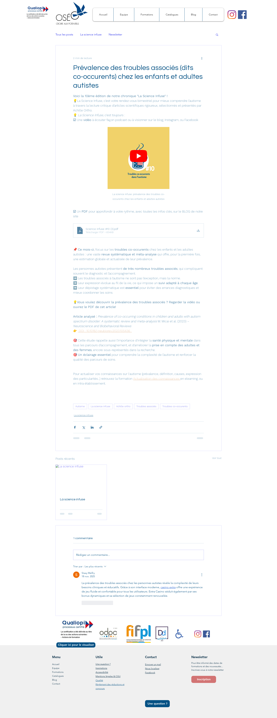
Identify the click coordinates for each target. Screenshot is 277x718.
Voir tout (217, 458)
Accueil (55, 664)
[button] (217, 34)
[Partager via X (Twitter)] (83, 427)
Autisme (80, 406)
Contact (56, 683)
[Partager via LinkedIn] (92, 427)
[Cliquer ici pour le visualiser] (75, 645)
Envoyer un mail (153, 664)
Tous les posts (64, 34)
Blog (54, 680)
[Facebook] (242, 14)
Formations (58, 672)
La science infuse (91, 34)
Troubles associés (146, 406)
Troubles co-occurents (175, 406)
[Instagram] (232, 14)
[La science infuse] (81, 479)
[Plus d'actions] (202, 58)
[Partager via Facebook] (74, 427)
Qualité (99, 680)
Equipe (55, 668)
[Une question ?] (157, 703)
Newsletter (115, 34)
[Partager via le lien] (100, 427)
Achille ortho (123, 406)
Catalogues (58, 676)
